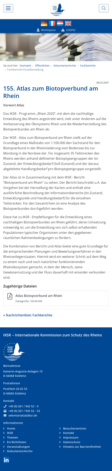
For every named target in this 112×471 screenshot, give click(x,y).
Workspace (46, 30)
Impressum (70, 437)
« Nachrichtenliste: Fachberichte (27, 315)
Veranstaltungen (18, 447)
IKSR (9, 433)
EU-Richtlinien (16, 442)
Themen (12, 437)
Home (10, 428)
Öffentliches (42, 65)
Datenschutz (71, 442)
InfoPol (68, 30)
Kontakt (68, 433)
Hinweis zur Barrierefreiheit (81, 447)
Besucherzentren (74, 428)
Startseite (25, 65)
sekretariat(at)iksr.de (22, 415)
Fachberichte (88, 65)
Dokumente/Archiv (64, 65)
